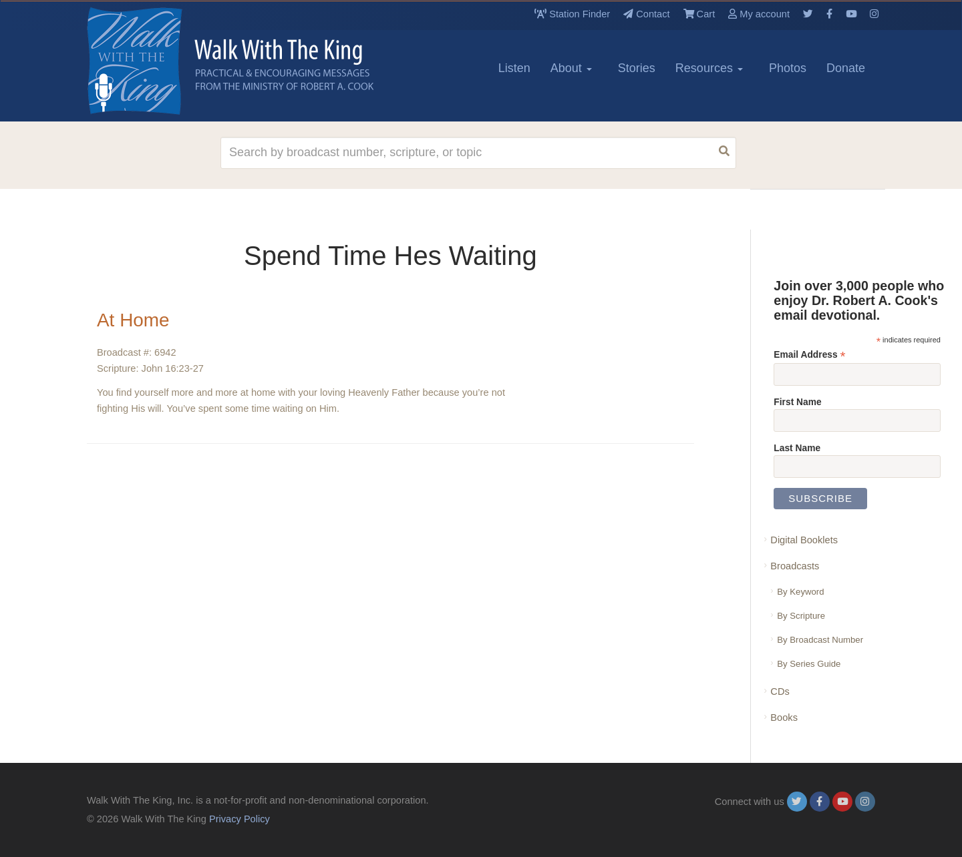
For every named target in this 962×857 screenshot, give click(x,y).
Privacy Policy (239, 819)
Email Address (809, 354)
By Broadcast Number (820, 640)
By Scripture (801, 616)
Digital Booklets (804, 540)
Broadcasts (794, 566)
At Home (133, 320)
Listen (514, 68)
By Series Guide (808, 664)
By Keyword (800, 592)
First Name (797, 401)
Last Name (797, 448)
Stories (636, 68)
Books (784, 717)
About (571, 68)
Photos (787, 68)
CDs (779, 691)
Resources (709, 68)
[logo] (147, 61)
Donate (845, 68)
